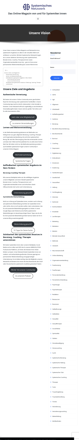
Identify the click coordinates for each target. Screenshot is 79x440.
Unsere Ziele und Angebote (10, 72)
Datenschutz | (38, 433)
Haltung (54, 185)
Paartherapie (56, 266)
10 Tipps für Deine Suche (23, 212)
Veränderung (56, 400)
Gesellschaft (55, 175)
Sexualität (55, 314)
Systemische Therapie (58, 361)
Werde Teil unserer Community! (23, 251)
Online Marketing (57, 252)
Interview (55, 194)
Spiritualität (55, 328)
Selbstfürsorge (56, 304)
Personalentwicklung (58, 271)
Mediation (55, 223)
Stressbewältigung (57, 338)
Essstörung (55, 166)
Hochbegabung (56, 190)
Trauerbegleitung (57, 385)
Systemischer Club (57, 366)
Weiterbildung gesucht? (23, 207)
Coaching (55, 142)
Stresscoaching (56, 342)
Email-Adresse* (55, 58)
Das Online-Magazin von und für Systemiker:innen (37, 13)
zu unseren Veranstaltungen (23, 121)
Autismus (55, 118)
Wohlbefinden (56, 414)
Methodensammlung (14, 149)
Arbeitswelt (55, 109)
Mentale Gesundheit (58, 233)
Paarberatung (56, 261)
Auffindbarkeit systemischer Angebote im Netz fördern (18, 77)
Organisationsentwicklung (59, 256)
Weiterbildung (56, 409)
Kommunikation (57, 204)
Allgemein (55, 104)
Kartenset (55, 199)
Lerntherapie (56, 214)
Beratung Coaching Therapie (13, 78)
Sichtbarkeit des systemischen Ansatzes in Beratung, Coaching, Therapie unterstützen (22, 82)
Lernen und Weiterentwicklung (13, 75)
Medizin (54, 228)
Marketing (55, 218)
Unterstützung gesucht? (23, 177)
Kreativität (55, 209)
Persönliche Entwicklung (59, 275)
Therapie (55, 376)
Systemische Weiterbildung (13, 80)
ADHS (54, 94)
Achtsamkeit (55, 89)
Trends (54, 395)
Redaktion (55, 290)
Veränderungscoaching (59, 404)
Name (52, 67)
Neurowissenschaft (57, 247)
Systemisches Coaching (59, 371)
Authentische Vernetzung (11, 74)
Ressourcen (55, 295)
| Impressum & (29, 433)
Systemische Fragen (32, 149)
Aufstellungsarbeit (57, 113)
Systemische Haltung (58, 357)
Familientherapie (57, 171)
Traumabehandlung (58, 390)
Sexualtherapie (56, 318)
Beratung (55, 123)
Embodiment (56, 156)
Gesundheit (55, 180)
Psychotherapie (56, 285)
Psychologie (55, 280)
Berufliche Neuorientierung (60, 128)
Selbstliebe (55, 309)
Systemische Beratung (58, 352)
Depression (55, 147)
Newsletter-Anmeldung (48, 433)
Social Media (56, 323)
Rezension (55, 299)
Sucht (53, 347)
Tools (54, 380)
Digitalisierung (56, 151)
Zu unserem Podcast (23, 256)
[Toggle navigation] (38, 18)
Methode (55, 237)
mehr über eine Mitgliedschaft (23, 115)
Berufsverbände (57, 132)
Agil (53, 99)
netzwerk (55, 242)
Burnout (54, 137)
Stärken (54, 333)
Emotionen (55, 161)
